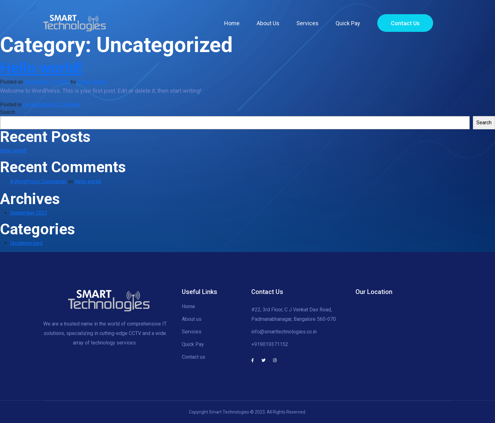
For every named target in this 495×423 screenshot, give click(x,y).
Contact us (193, 357)
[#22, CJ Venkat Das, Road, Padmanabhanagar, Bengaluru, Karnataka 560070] (403, 325)
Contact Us (405, 23)
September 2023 (28, 213)
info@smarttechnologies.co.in (284, 332)
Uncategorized (39, 105)
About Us (268, 23)
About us (191, 319)
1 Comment (67, 105)
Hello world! (41, 68)
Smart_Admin (92, 82)
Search (7, 112)
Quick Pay (348, 23)
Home (232, 23)
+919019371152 (269, 344)
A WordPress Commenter (38, 182)
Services (307, 23)
